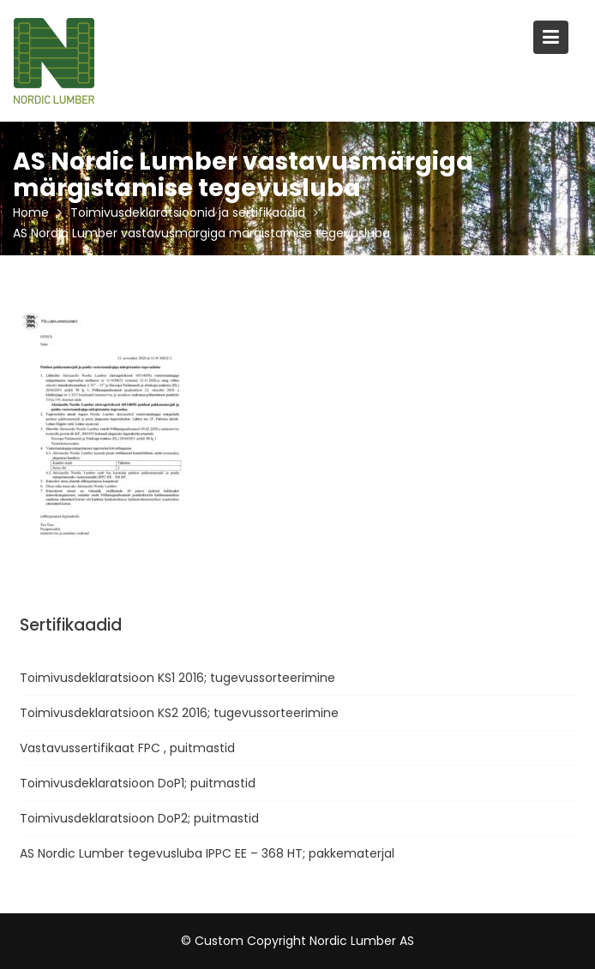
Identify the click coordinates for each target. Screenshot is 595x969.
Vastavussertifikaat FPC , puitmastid (127, 748)
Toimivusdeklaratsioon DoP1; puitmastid (137, 783)
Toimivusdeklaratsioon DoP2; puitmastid (139, 818)
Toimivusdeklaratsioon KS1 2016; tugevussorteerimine (177, 677)
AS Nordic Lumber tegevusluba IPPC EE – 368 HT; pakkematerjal (207, 853)
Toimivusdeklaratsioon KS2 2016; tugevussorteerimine (179, 712)
